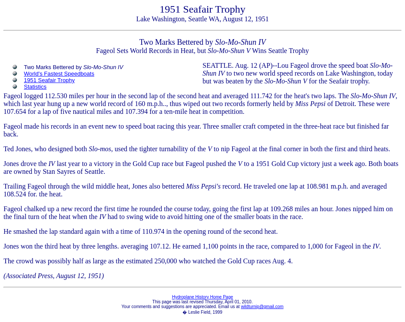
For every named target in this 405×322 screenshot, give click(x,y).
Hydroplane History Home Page (202, 297)
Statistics (35, 86)
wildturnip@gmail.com (262, 306)
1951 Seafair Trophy (49, 80)
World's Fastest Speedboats (59, 73)
